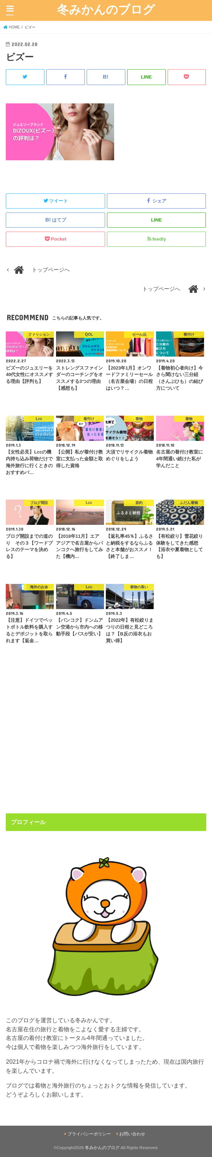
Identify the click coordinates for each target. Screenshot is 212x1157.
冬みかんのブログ (106, 9)
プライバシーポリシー (89, 1134)
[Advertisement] (106, 744)
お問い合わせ (132, 1134)
